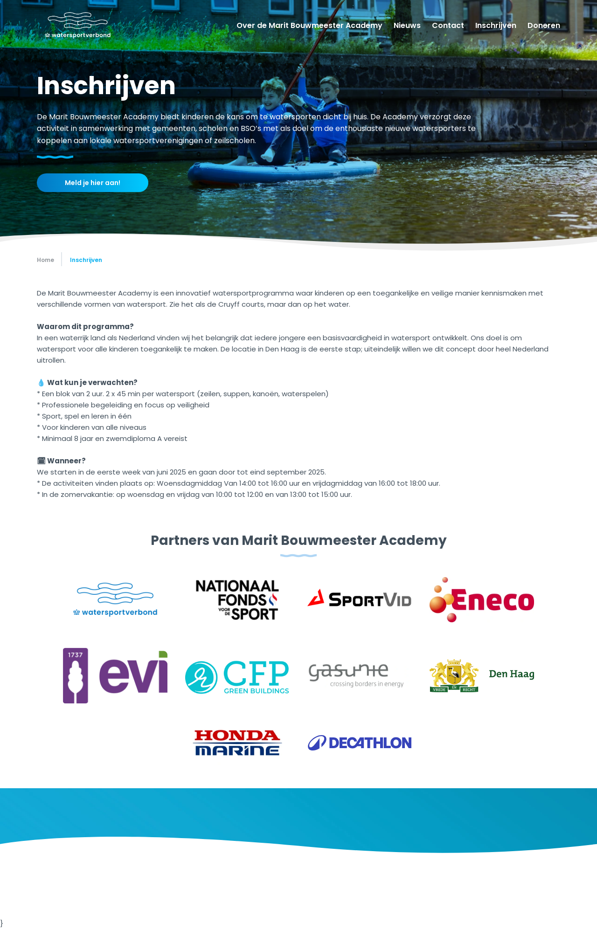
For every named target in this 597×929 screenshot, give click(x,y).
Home (45, 260)
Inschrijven (495, 25)
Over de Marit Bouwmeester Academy (309, 25)
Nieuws (407, 25)
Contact (448, 25)
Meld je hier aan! (92, 182)
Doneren (544, 25)
